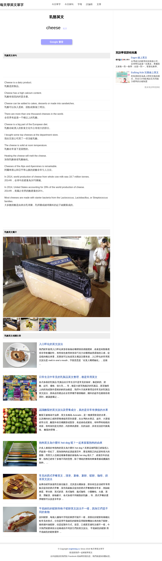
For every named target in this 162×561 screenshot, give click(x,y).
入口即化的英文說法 (51, 344)
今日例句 (69, 4)
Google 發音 (56, 42)
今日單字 (56, 4)
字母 (80, 4)
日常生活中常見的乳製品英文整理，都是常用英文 (68, 377)
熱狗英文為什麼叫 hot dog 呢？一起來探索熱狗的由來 (70, 442)
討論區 (89, 4)
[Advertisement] (56, 69)
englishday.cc (74, 549)
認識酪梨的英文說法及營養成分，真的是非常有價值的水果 (73, 409)
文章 (99, 4)
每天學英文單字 (12, 4)
